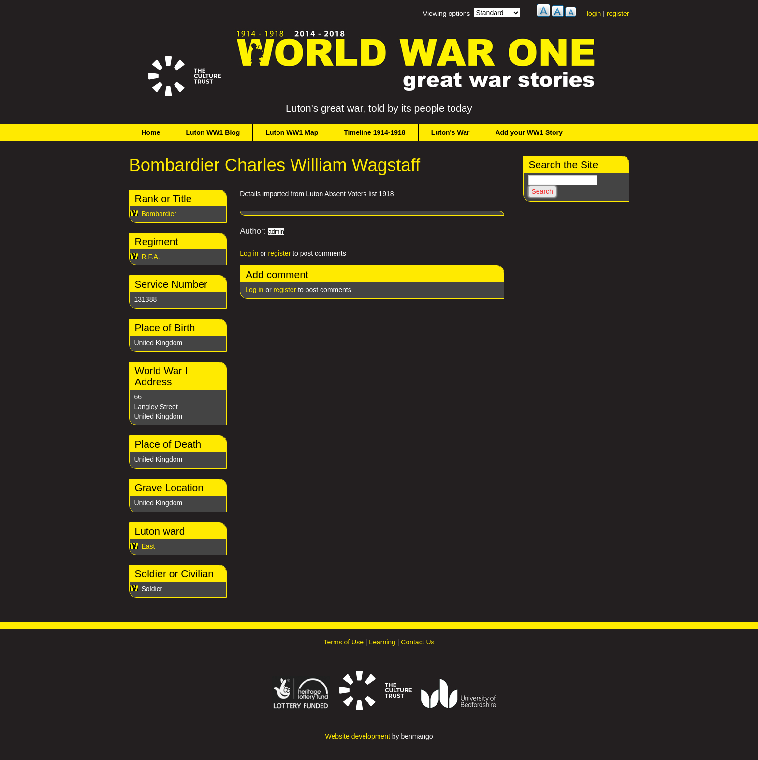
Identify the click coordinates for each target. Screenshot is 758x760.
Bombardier (159, 214)
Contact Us (417, 642)
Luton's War (450, 132)
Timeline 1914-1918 (374, 132)
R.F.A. (151, 257)
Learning (382, 642)
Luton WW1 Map (291, 132)
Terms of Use (343, 642)
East (148, 546)
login (594, 13)
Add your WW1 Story (528, 132)
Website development (357, 736)
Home (151, 132)
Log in (249, 253)
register (618, 13)
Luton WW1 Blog (213, 132)
